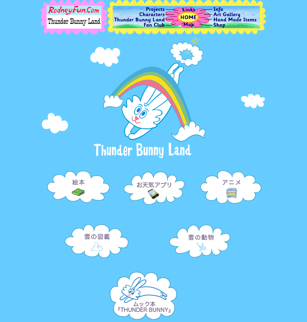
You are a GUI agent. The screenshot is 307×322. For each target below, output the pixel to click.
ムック (143, 293)
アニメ (231, 183)
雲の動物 (200, 237)
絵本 (78, 183)
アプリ (154, 183)
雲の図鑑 (96, 238)
